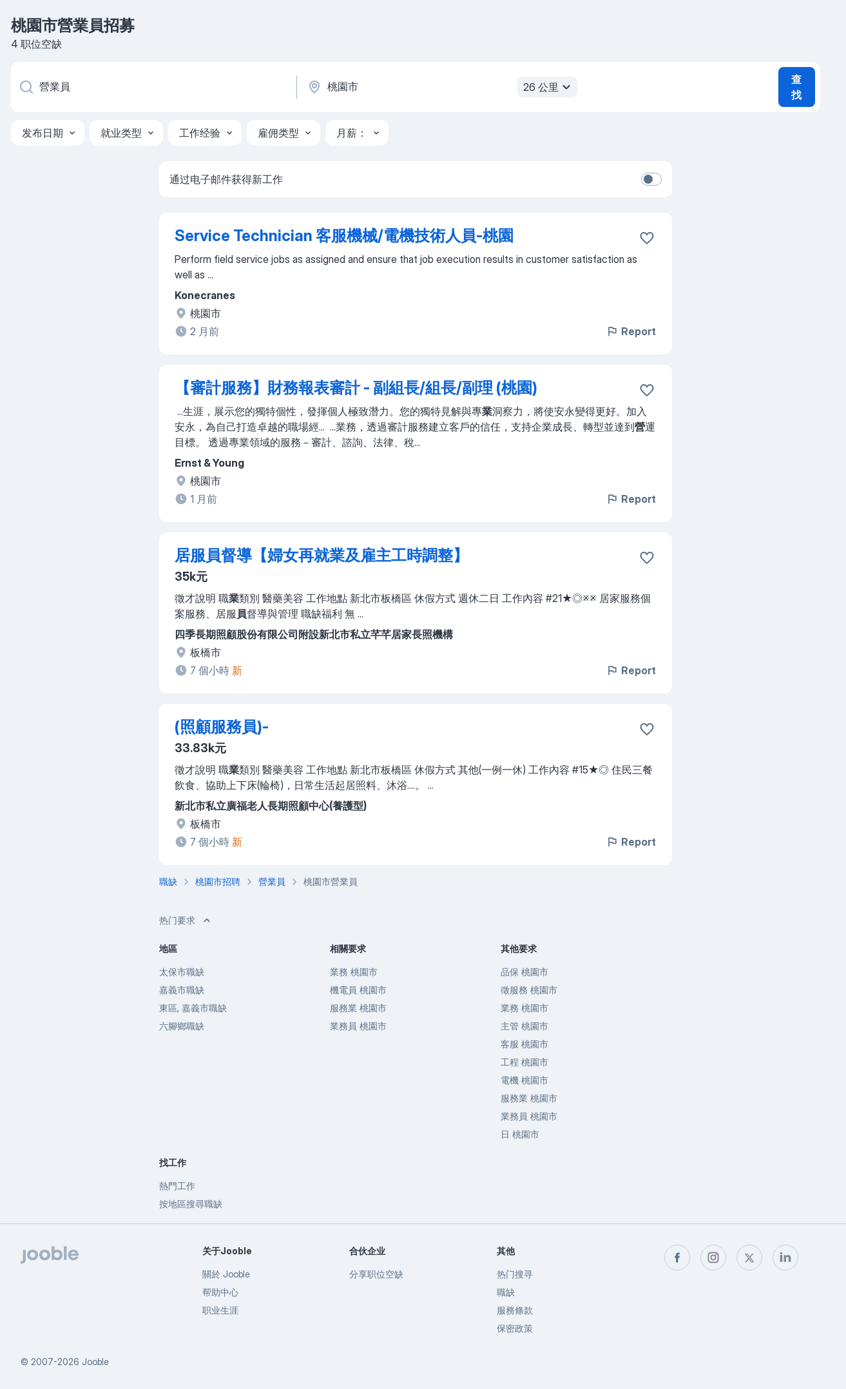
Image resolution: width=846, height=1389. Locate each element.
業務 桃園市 (354, 971)
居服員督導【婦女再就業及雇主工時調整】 (321, 555)
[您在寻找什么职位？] (152, 87)
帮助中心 (220, 1292)
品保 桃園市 (524, 971)
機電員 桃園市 (358, 989)
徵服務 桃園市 (529, 989)
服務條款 (515, 1310)
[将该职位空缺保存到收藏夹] (646, 237)
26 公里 (548, 87)
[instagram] (713, 1257)
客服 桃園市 (524, 1043)
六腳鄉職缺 (181, 1025)
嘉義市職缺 (181, 989)
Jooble (95, 1361)
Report (631, 331)
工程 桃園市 (524, 1061)
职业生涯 (220, 1310)
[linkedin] (785, 1257)
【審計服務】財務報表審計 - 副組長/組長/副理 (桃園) (356, 387)
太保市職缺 (181, 971)
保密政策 (515, 1328)
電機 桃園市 (524, 1079)
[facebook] (677, 1257)
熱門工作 (177, 1185)
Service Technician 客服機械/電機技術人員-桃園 (344, 235)
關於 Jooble (226, 1273)
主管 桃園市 (524, 1025)
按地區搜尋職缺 (190, 1203)
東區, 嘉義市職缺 (193, 1007)
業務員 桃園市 (358, 1025)
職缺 (506, 1292)
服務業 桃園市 (358, 1007)
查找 (796, 87)
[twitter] (749, 1257)
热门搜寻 (515, 1273)
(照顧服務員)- (222, 726)
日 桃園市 (520, 1134)
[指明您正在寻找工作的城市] (440, 87)
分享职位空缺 (376, 1273)
